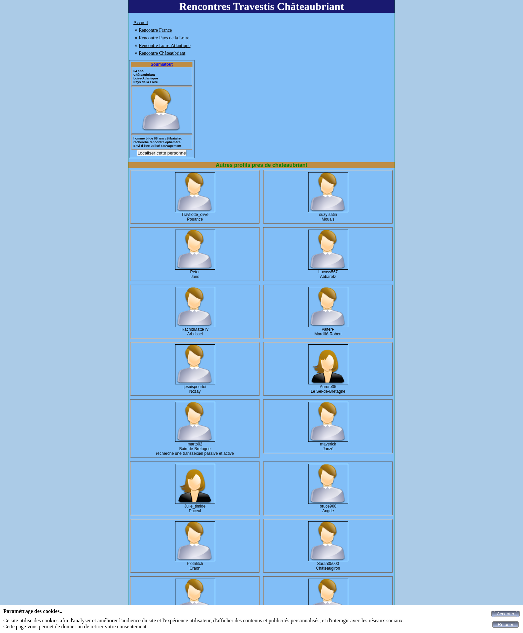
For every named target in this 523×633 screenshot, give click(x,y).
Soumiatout (162, 64)
